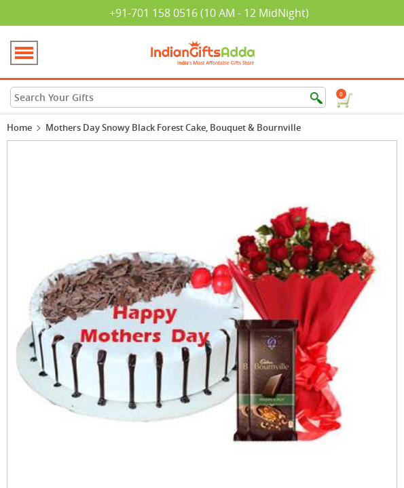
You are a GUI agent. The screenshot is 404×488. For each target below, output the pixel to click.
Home (19, 127)
